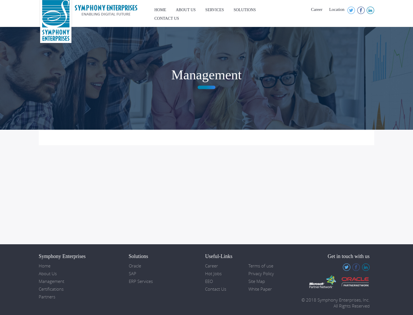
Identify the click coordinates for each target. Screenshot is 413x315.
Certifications (51, 289)
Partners (47, 297)
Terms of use (260, 266)
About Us (186, 10)
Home (160, 10)
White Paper (260, 289)
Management (51, 281)
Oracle (135, 266)
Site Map (256, 281)
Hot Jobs (213, 273)
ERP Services (141, 281)
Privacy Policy (261, 273)
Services (214, 10)
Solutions (244, 10)
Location (336, 9)
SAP (132, 273)
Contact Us (166, 18)
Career (316, 9)
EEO (209, 281)
